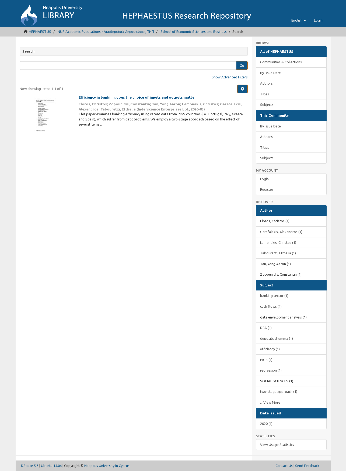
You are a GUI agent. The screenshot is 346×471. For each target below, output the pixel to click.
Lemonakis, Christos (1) (278, 242)
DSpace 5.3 (30, 465)
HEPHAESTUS (40, 31)
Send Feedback (307, 465)
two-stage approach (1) (278, 391)
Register (266, 189)
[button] (298, 20)
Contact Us (284, 465)
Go (242, 65)
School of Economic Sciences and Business (193, 31)
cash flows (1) (271, 306)
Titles (264, 94)
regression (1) (271, 370)
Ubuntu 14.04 (51, 465)
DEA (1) (266, 328)
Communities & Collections (281, 62)
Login (264, 179)
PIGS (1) (266, 360)
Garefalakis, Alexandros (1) (281, 232)
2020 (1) (266, 423)
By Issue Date (270, 73)
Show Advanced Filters (230, 77)
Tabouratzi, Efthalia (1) (278, 253)
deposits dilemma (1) (276, 338)
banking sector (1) (274, 295)
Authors (266, 83)
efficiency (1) (270, 349)
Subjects (267, 104)
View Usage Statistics (277, 444)
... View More (270, 402)
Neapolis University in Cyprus (107, 465)
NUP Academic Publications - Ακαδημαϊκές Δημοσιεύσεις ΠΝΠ (106, 31)
